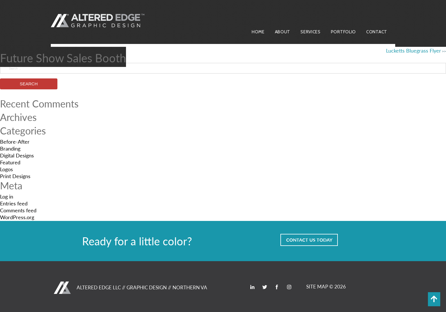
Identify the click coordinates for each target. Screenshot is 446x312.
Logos (6, 169)
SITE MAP (317, 286)
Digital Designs (17, 155)
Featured (10, 162)
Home (258, 31)
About (282, 31)
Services (310, 31)
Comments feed (18, 210)
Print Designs (15, 176)
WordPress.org (17, 217)
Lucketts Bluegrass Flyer (413, 50)
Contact (376, 31)
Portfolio (343, 31)
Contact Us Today (309, 239)
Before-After (15, 141)
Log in (6, 196)
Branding (10, 148)
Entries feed (14, 203)
